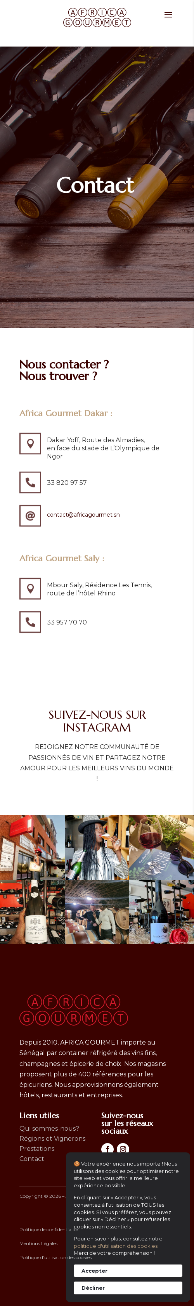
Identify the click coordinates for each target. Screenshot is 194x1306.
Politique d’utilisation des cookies (55, 1257)
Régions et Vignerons (52, 1138)
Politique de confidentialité (48, 1229)
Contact (31, 1158)
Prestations (36, 1148)
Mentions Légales (38, 1243)
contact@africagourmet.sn (83, 514)
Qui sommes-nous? (49, 1128)
